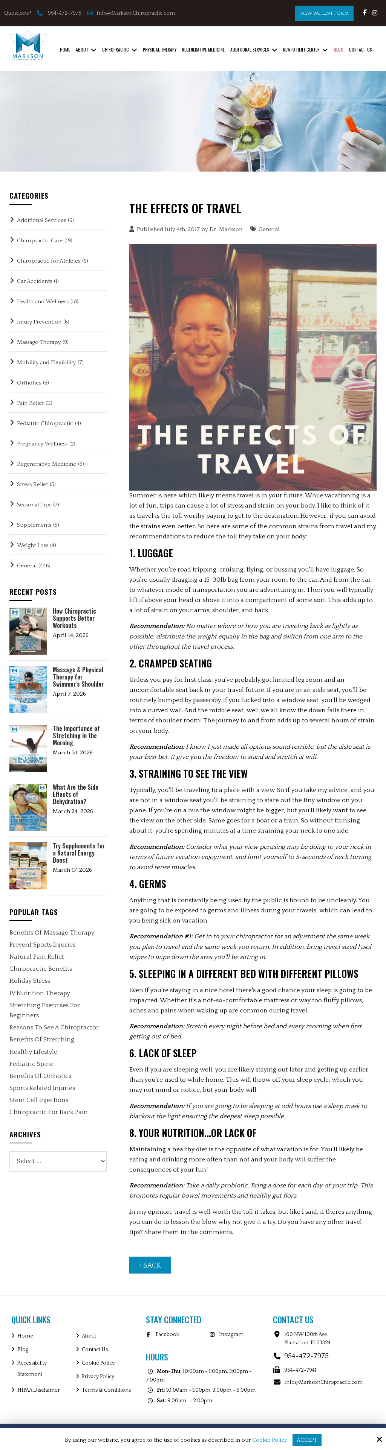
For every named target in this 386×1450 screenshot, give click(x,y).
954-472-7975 (64, 13)
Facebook (167, 1334)
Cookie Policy (269, 1440)
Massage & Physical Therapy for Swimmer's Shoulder (78, 677)
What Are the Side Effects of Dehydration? (75, 795)
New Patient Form (324, 13)
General (269, 229)
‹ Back (150, 1265)
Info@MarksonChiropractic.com (131, 13)
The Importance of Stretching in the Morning (76, 736)
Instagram (231, 1334)
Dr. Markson (226, 229)
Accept (307, 1440)
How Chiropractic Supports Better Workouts (74, 618)
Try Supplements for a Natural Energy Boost (79, 853)
